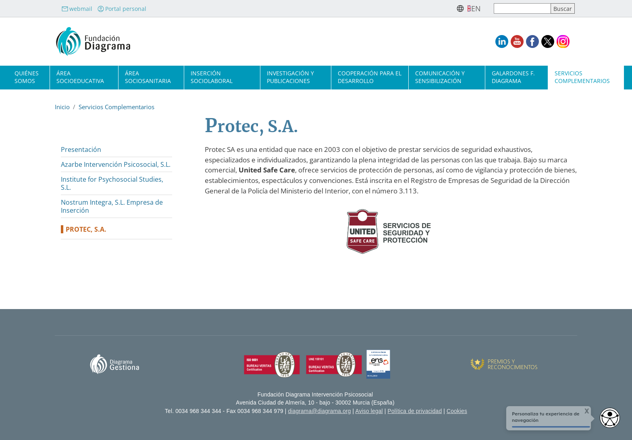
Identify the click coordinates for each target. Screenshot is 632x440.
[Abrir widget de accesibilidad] (610, 418)
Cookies (457, 411)
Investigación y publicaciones (290, 77)
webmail (76, 8)
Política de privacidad (415, 411)
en (476, 8)
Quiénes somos (27, 77)
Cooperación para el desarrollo (369, 77)
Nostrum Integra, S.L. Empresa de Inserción (112, 206)
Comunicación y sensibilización (440, 77)
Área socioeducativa (80, 77)
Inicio (62, 107)
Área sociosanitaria (148, 77)
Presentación (81, 149)
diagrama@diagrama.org (319, 411)
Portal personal (121, 8)
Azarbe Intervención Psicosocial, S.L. (115, 164)
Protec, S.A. (86, 229)
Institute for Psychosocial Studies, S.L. (112, 183)
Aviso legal (369, 411)
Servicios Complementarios (116, 107)
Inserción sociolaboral (212, 77)
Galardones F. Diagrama (513, 77)
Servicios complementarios (582, 77)
